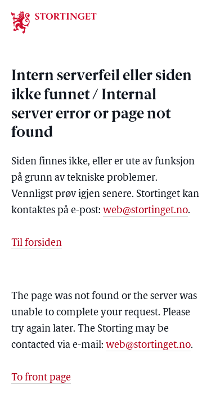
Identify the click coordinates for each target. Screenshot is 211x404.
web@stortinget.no (145, 210)
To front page (41, 378)
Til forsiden (36, 243)
